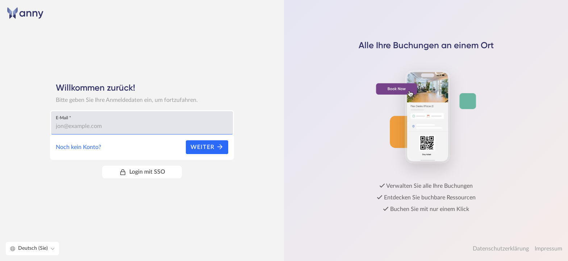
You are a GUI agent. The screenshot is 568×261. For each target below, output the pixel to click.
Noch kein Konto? (78, 147)
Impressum (548, 249)
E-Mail (63, 118)
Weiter (207, 147)
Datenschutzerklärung (501, 249)
